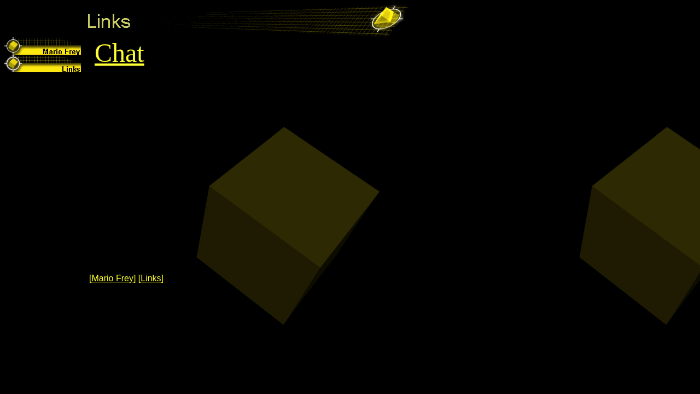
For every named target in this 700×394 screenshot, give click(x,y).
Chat (119, 52)
